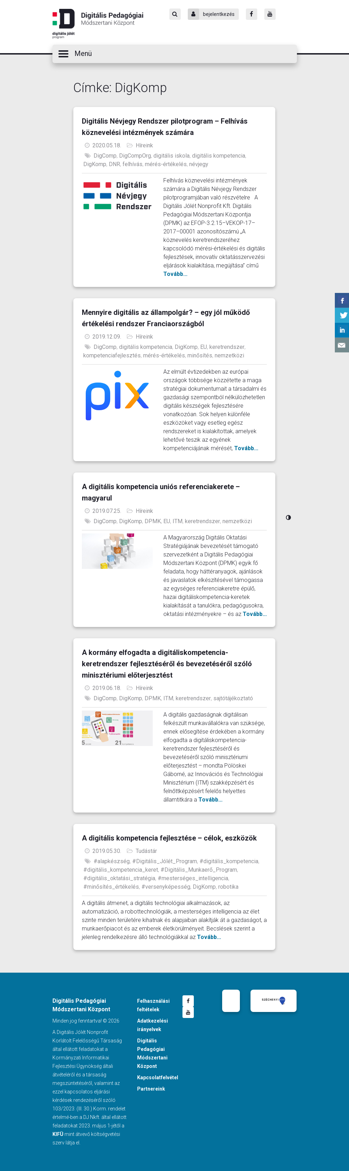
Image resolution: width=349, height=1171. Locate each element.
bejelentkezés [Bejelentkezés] (211, 14)
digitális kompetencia (218, 155)
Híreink (144, 145)
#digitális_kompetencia (228, 861)
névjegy (198, 164)
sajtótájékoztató (233, 698)
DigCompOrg (135, 155)
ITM (177, 521)
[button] (174, 54)
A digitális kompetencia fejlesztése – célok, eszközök (169, 838)
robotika (228, 886)
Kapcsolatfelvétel (157, 1077)
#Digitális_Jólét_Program (164, 861)
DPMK (153, 521)
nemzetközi (229, 355)
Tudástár (146, 851)
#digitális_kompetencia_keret (120, 869)
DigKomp (94, 164)
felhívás (132, 164)
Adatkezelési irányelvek (152, 1025)
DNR (114, 164)
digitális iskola (171, 155)
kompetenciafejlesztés (112, 355)
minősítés (199, 355)
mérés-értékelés (166, 164)
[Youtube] (270, 14)
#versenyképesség (165, 886)
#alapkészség (112, 861)
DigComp (105, 155)
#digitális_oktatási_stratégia (119, 878)
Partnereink (151, 1089)
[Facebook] (251, 14)
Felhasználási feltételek (153, 1005)
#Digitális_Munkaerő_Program (199, 869)
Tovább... (175, 274)
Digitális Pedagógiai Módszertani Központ (97, 23)
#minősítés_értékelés (111, 886)
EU (203, 347)
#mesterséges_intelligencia (193, 878)
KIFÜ (57, 1134)
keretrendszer (226, 347)
